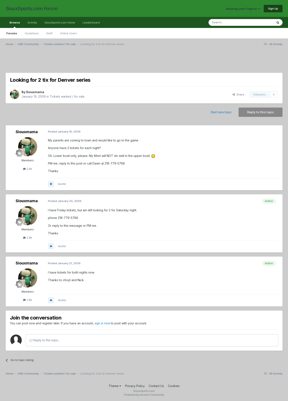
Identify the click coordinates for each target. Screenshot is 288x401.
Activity (32, 22)
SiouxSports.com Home (60, 22)
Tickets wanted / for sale (67, 96)
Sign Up (273, 8)
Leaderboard (91, 22)
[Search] (230, 22)
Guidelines (32, 33)
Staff (49, 33)
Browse (15, 24)
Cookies (174, 386)
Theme (115, 386)
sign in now (102, 323)
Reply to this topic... (45, 340)
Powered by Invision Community (144, 394)
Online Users (68, 33)
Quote (62, 183)
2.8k (27, 168)
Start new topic (221, 112)
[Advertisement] (132, 62)
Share (238, 94)
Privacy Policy (135, 386)
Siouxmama (35, 92)
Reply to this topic (260, 112)
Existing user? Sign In (243, 8)
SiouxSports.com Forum (32, 8)
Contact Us (156, 386)
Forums (11, 33)
